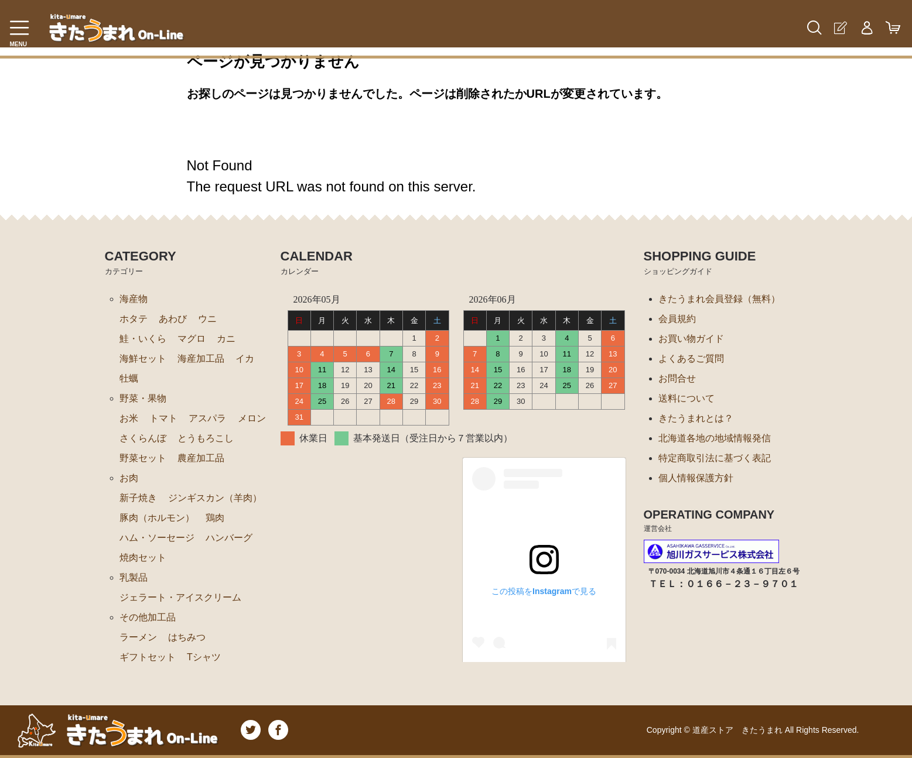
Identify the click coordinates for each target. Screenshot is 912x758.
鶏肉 (215, 518)
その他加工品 (147, 617)
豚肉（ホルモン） (156, 518)
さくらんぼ (142, 438)
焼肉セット (142, 558)
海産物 (133, 299)
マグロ (191, 339)
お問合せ (677, 378)
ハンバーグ (229, 538)
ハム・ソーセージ (156, 538)
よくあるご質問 (691, 358)
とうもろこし (205, 438)
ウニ (207, 319)
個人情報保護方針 (695, 478)
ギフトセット (147, 657)
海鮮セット (142, 358)
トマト (163, 418)
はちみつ (187, 637)
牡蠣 (128, 378)
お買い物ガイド (691, 339)
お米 (128, 418)
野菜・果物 (142, 398)
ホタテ (133, 319)
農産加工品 (200, 458)
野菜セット (142, 458)
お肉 (128, 478)
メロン (252, 418)
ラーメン (138, 637)
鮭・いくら (142, 339)
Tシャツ (204, 657)
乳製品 (133, 577)
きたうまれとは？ (695, 418)
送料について (686, 398)
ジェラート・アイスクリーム (180, 597)
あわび (173, 319)
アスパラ (207, 418)
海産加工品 (200, 358)
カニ (226, 339)
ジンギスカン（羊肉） (215, 498)
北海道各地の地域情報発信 (714, 438)
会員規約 (677, 319)
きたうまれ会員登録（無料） (719, 299)
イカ (244, 358)
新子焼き (138, 498)
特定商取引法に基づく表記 (714, 458)
